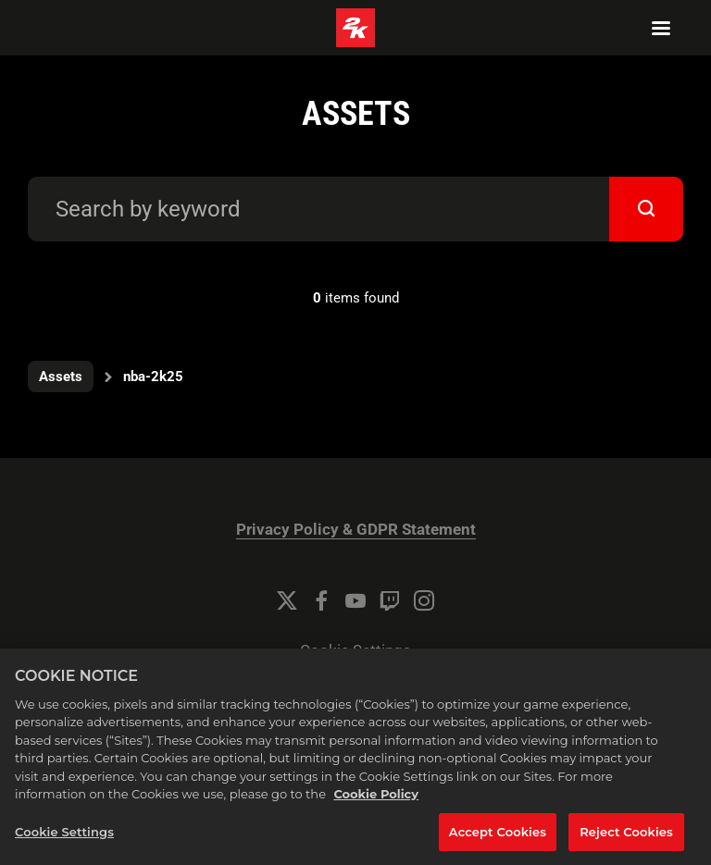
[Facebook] (321, 600)
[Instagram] (424, 600)
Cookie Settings (355, 651)
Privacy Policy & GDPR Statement (356, 529)
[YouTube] (355, 600)
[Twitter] (287, 600)
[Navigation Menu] (661, 27)
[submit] (646, 209)
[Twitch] (390, 600)
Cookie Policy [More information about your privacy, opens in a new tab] (375, 812)
